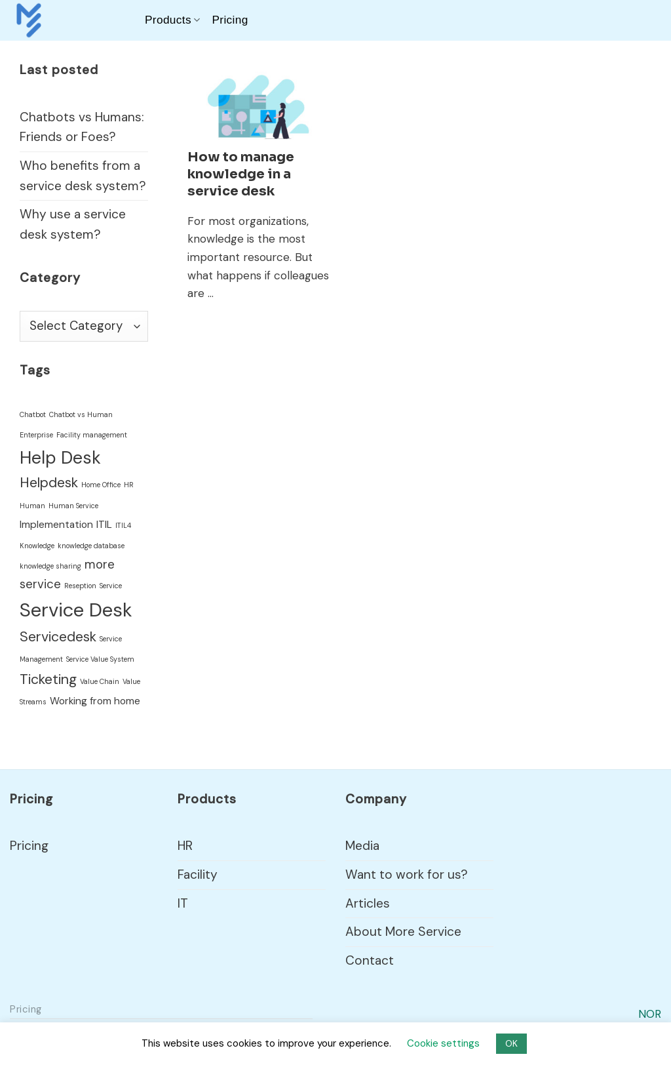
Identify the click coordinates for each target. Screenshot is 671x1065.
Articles (367, 903)
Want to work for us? (406, 874)
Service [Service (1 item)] (111, 585)
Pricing (230, 19)
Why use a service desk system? (73, 224)
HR (185, 845)
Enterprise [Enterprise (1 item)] (36, 434)
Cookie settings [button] (443, 1043)
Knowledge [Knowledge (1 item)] (37, 545)
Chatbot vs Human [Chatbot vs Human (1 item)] (81, 414)
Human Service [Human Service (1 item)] (73, 505)
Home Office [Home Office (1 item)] (101, 484)
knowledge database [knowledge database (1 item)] (91, 545)
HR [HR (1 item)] (129, 484)
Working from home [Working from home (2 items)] (95, 701)
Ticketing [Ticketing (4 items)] (48, 679)
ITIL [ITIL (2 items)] (104, 524)
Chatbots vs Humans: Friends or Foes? (82, 127)
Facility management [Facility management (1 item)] (91, 434)
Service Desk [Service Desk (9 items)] (76, 609)
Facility (198, 874)
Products (172, 19)
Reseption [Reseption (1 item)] (80, 585)
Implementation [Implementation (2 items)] (56, 524)
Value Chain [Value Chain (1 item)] (99, 681)
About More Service (403, 931)
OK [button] (511, 1043)
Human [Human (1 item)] (32, 505)
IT (183, 903)
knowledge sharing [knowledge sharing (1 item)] (50, 566)
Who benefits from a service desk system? (83, 175)
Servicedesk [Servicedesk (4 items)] (58, 637)
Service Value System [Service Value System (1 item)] (100, 659)
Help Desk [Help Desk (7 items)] (60, 458)
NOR (649, 1014)
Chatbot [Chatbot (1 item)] (33, 414)
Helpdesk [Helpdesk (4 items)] (49, 482)
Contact (369, 960)
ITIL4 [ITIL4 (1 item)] (123, 525)
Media (362, 845)
